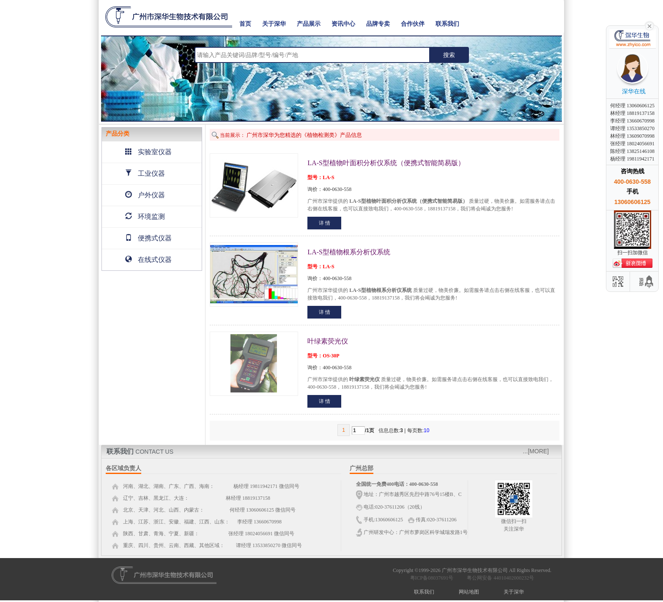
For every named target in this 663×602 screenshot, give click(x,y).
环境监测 (145, 216)
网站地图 (469, 592)
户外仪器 (145, 195)
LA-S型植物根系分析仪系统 (348, 252)
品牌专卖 (378, 24)
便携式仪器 (148, 238)
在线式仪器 (148, 259)
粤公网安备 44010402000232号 (498, 578)
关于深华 (274, 24)
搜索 (449, 55)
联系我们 (447, 24)
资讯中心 (343, 24)
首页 (245, 24)
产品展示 (309, 24)
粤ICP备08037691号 (432, 578)
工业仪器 (145, 173)
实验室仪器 (148, 151)
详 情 (324, 223)
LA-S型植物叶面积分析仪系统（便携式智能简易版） (386, 162)
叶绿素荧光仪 (327, 341)
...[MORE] (536, 451)
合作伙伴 (413, 24)
